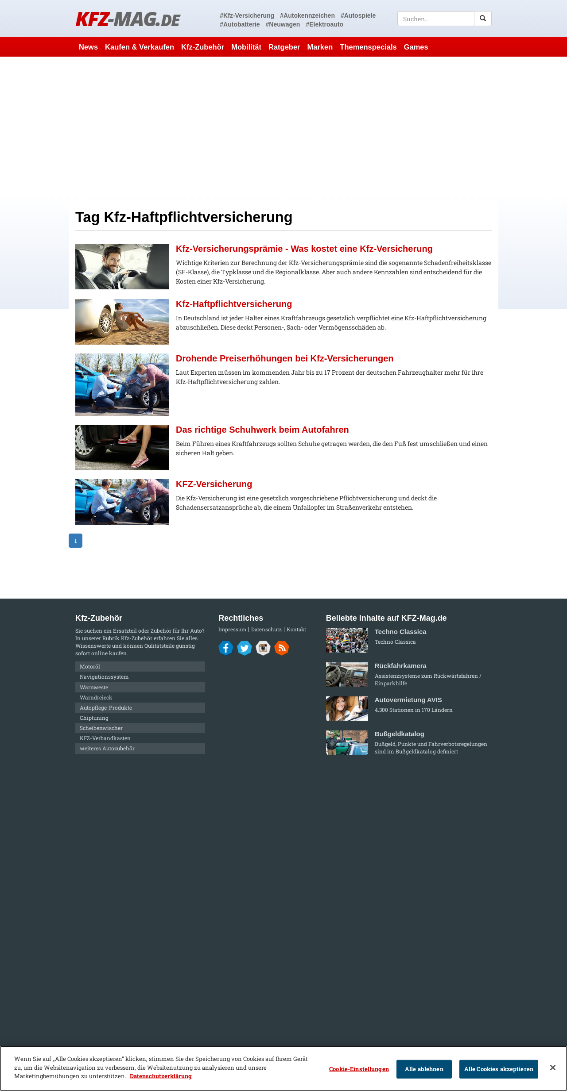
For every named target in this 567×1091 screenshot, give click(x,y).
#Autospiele (358, 15)
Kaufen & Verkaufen (139, 47)
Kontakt (296, 629)
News (88, 47)
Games (416, 47)
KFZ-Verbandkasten (105, 737)
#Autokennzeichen (307, 15)
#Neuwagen (283, 24)
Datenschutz (266, 629)
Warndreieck (96, 697)
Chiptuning (94, 717)
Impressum (232, 629)
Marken (320, 47)
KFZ (127, 18)
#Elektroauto (324, 24)
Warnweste (94, 687)
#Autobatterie (240, 24)
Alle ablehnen (424, 1069)
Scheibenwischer (101, 727)
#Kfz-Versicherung (247, 15)
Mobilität (246, 47)
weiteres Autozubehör (107, 748)
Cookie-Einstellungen (359, 1069)
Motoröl (90, 666)
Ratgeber (284, 47)
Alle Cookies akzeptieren (498, 1069)
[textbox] (444, 18)
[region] (283, 1068)
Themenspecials (368, 47)
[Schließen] (553, 1067)
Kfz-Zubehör (202, 47)
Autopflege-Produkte (106, 707)
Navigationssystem (104, 676)
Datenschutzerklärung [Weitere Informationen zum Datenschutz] (161, 1076)
